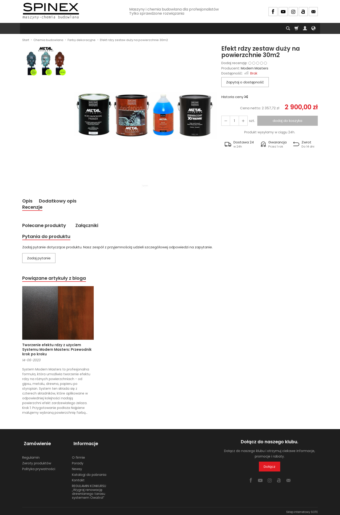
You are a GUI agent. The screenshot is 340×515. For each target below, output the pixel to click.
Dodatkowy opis (59, 201)
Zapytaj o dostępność (245, 82)
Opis (27, 201)
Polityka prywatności (38, 467)
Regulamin (31, 456)
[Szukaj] (288, 28)
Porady (77, 461)
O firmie (78, 456)
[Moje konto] (305, 28)
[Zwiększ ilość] (225, 121)
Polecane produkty (45, 226)
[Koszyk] (296, 28)
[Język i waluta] (313, 28)
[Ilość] (233, 121)
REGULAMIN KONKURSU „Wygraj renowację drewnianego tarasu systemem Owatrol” (89, 490)
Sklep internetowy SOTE (302, 510)
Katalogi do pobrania (89, 473)
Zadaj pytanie (39, 259)
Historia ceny (234, 96)
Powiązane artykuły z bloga (55, 280)
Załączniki (89, 226)
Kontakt (78, 478)
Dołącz (269, 468)
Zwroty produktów (36, 461)
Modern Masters (254, 68)
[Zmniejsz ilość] (242, 121)
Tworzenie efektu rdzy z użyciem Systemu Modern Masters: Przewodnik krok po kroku (57, 352)
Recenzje (33, 207)
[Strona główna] (51, 11)
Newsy (77, 467)
